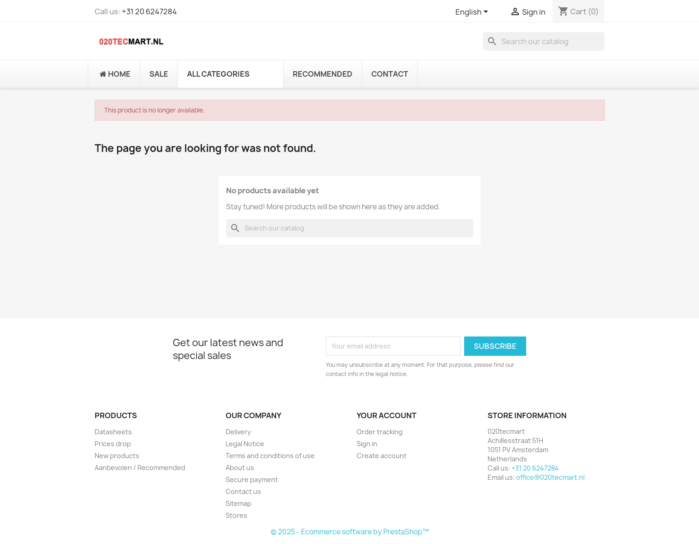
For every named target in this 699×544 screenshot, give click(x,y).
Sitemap (238, 503)
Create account (382, 455)
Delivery (238, 431)
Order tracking (380, 431)
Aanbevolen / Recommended (140, 467)
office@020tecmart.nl (550, 477)
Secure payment (252, 479)
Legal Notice (245, 443)
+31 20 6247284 (149, 11)
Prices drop (113, 443)
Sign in (367, 443)
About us (240, 467)
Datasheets (113, 431)
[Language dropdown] (473, 12)
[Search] (543, 41)
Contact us (243, 491)
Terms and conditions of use (270, 455)
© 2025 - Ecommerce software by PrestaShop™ (350, 532)
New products (117, 455)
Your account (386, 415)
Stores (236, 515)
